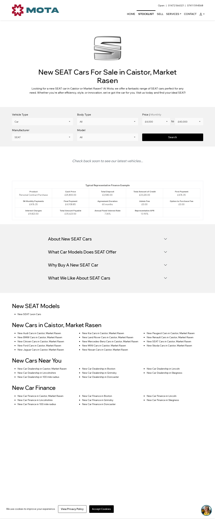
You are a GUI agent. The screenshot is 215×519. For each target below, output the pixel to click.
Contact (190, 14)
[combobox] (42, 121)
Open (161, 5)
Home (131, 14)
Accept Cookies (101, 509)
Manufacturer (20, 130)
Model (81, 130)
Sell (160, 14)
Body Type (84, 114)
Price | (151, 114)
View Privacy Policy (72, 509)
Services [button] (172, 14)
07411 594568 (195, 5)
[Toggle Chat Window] (206, 510)
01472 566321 (176, 5)
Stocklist (146, 14)
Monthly (155, 114)
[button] (201, 14)
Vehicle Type (20, 114)
